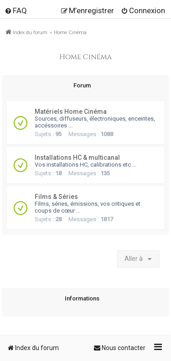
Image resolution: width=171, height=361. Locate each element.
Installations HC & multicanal (77, 157)
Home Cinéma (85, 57)
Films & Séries (56, 196)
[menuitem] (16, 10)
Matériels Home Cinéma (71, 111)
